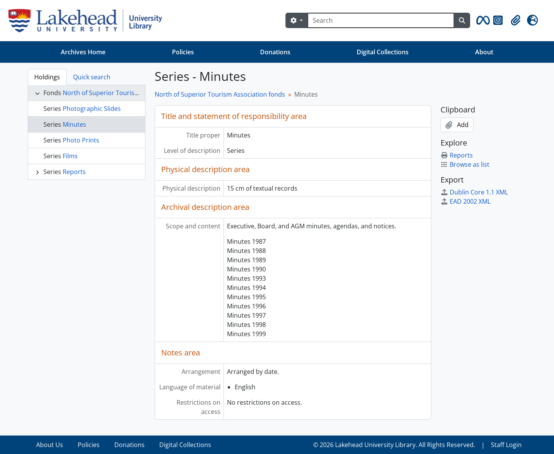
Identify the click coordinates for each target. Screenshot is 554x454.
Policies (183, 52)
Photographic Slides (92, 108)
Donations (275, 52)
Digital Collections (383, 52)
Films (70, 156)
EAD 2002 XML (466, 201)
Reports (74, 172)
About (484, 52)
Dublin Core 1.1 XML (474, 192)
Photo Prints (81, 140)
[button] (481, 20)
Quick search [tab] (91, 77)
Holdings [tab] (47, 77)
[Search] (380, 20)
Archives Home (83, 52)
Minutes (74, 124)
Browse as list (465, 164)
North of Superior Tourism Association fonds (128, 93)
